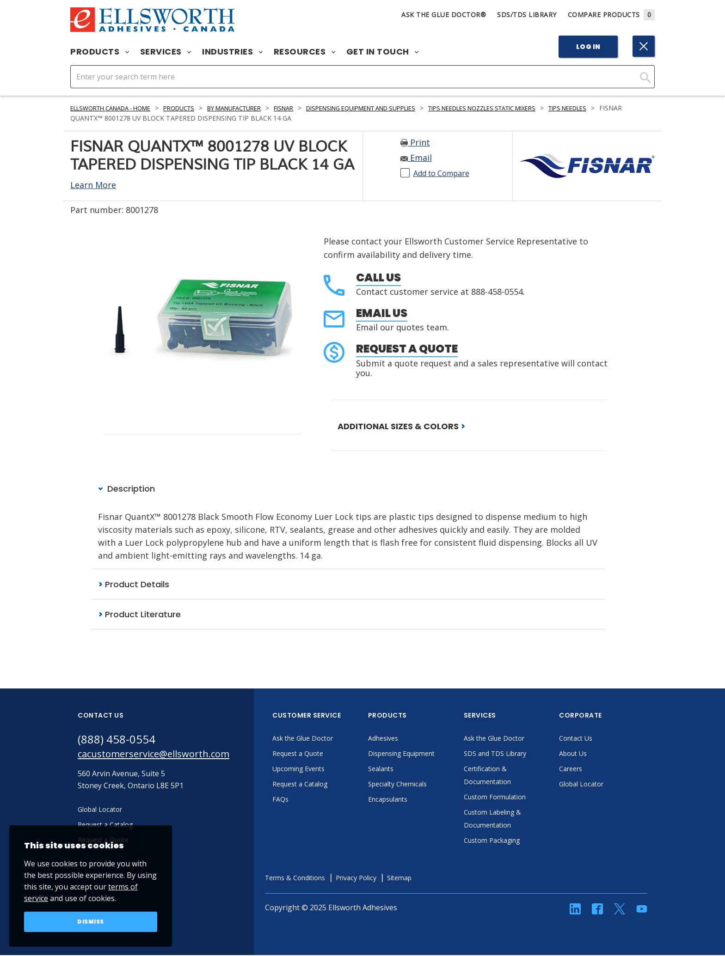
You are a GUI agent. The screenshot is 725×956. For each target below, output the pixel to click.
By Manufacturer (257, 108)
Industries (232, 51)
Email (416, 157)
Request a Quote (407, 348)
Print (415, 142)
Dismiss (91, 921)
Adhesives (409, 739)
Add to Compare (446, 172)
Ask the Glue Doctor (331, 739)
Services (165, 51)
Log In (588, 46)
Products (99, 51)
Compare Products (611, 14)
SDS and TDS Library (523, 754)
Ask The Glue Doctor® (443, 14)
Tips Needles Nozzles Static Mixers (540, 108)
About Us (599, 754)
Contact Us (602, 739)
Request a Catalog (327, 785)
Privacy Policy (392, 879)
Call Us (378, 277)
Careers (596, 770)
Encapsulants (415, 800)
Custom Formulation (523, 798)
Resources (304, 51)
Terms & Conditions (323, 879)
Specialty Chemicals (425, 785)
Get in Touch (382, 51)
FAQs (305, 800)
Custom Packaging (519, 841)
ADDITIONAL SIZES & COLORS (401, 426)
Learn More (93, 184)
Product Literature (139, 615)
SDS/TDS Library (527, 14)
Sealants (407, 770)
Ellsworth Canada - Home (117, 108)
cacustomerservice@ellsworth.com (167, 757)
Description (126, 489)
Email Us (381, 313)
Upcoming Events (326, 770)
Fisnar (312, 108)
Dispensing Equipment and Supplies (400, 108)
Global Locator (608, 785)
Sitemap (439, 879)
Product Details (133, 585)
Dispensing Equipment (431, 754)
